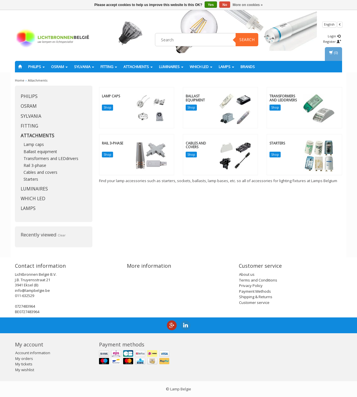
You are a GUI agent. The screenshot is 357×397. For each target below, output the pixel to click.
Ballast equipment (40, 151)
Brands (247, 66)
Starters (31, 179)
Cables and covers (40, 172)
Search (247, 39)
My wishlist (24, 369)
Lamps (226, 66)
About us (247, 274)
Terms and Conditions (258, 280)
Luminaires (171, 66)
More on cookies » (248, 5)
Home (19, 80)
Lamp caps (34, 144)
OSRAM (59, 66)
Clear (62, 235)
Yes (211, 5)
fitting (108, 66)
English (329, 24)
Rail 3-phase (35, 165)
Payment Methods (255, 291)
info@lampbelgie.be (32, 290)
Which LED (201, 66)
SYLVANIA (84, 66)
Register (332, 41)
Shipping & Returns (255, 296)
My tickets (23, 364)
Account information (32, 352)
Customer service (254, 302)
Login (334, 36)
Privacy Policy (251, 285)
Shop (107, 107)
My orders (24, 358)
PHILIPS (36, 66)
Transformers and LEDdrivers (51, 158)
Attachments (138, 66)
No (224, 5)
